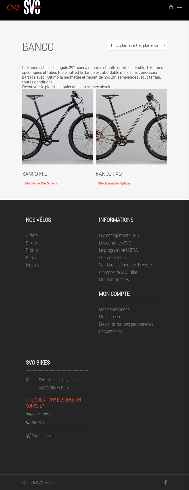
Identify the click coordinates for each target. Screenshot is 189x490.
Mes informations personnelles (126, 324)
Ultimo (32, 235)
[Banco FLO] (57, 127)
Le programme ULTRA (118, 250)
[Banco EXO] (131, 127)
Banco (31, 257)
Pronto (32, 250)
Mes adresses (111, 317)
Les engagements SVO (119, 235)
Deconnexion (110, 331)
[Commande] (137, 45)
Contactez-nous (113, 257)
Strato (31, 243)
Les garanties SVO (115, 243)
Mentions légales (114, 279)
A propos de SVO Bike (118, 272)
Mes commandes (114, 309)
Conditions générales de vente (125, 265)
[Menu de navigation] (179, 7)
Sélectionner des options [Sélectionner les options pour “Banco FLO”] (41, 183)
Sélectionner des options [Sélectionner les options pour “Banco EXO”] (114, 183)
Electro (32, 265)
